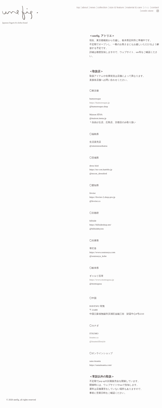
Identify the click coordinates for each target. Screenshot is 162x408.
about (85, 7)
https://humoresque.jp (99, 102)
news (92, 7)
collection (102, 7)
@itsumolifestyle (97, 341)
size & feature (116, 7)
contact (155, 7)
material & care (134, 7)
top (78, 7)
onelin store (147, 10)
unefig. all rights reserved (25, 400)
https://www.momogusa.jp (101, 279)
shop (146, 7)
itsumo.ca (93, 337)
